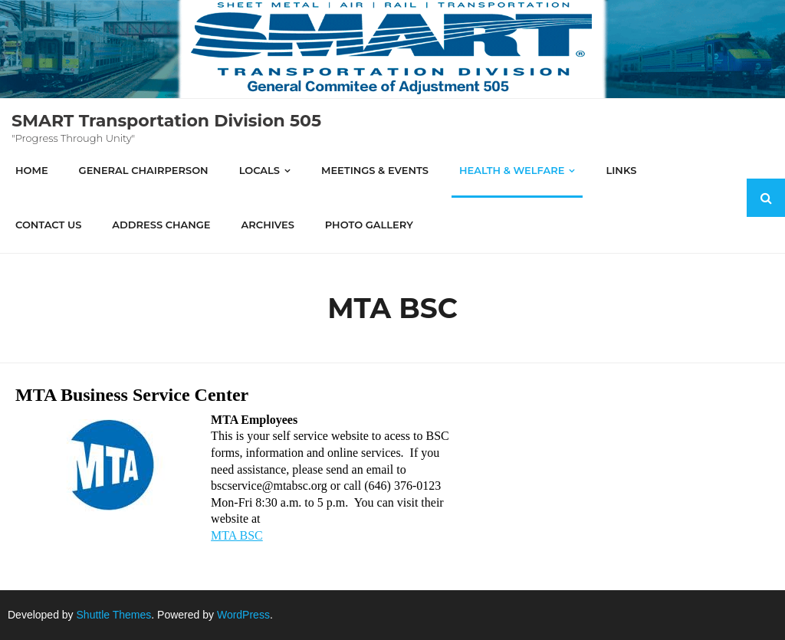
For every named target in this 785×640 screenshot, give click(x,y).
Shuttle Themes (114, 615)
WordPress (243, 615)
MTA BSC (237, 535)
